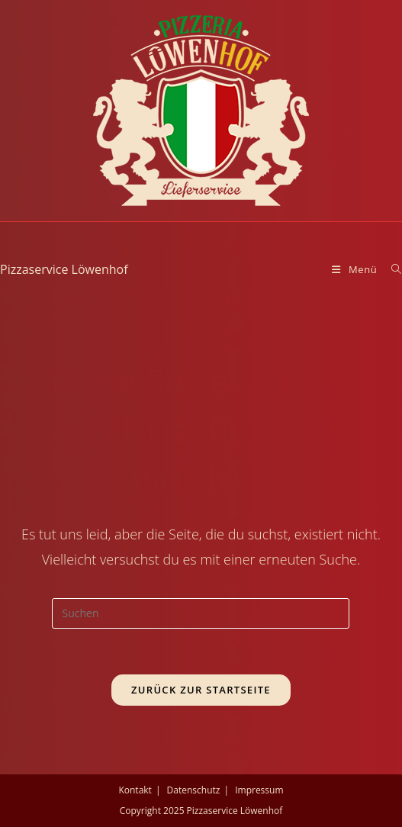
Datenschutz (193, 790)
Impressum (259, 790)
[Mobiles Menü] (356, 269)
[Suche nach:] (391, 269)
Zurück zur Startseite (201, 690)
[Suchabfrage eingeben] (200, 613)
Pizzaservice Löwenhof (64, 269)
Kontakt (134, 790)
